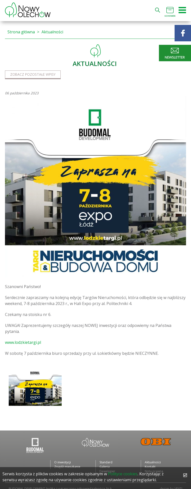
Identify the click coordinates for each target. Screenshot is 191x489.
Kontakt (150, 467)
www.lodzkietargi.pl (23, 342)
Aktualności (52, 32)
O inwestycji (62, 462)
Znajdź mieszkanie (67, 467)
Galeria (104, 467)
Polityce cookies (123, 474)
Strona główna (21, 32)
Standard (105, 462)
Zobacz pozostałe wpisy (32, 74)
